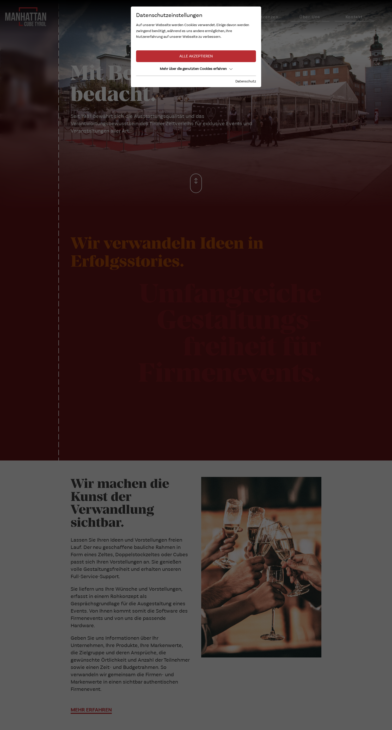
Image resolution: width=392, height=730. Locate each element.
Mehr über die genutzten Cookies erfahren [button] (196, 69)
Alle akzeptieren (196, 56)
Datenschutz (245, 81)
